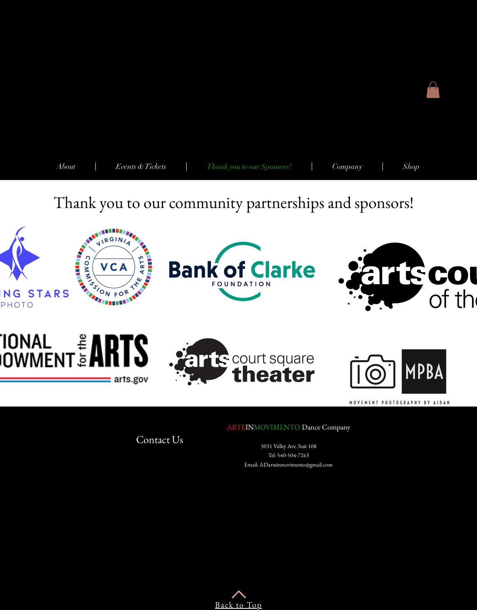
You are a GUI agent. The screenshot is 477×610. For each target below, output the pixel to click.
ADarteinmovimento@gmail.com (296, 464)
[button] (433, 89)
